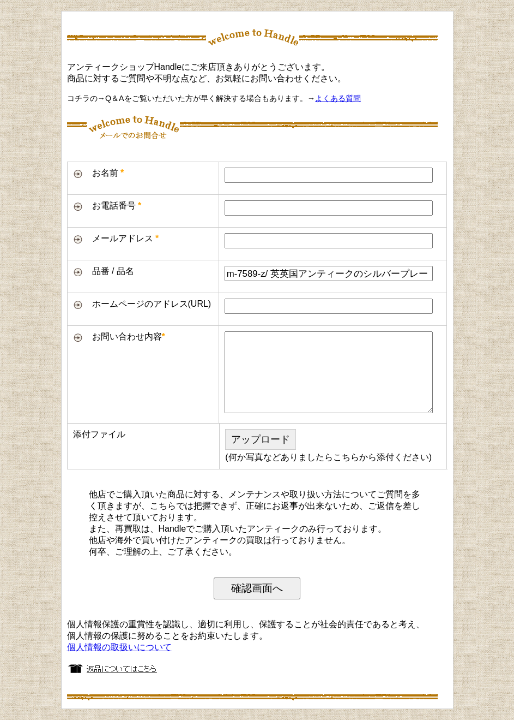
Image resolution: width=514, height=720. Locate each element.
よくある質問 (338, 98)
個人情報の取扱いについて (119, 647)
